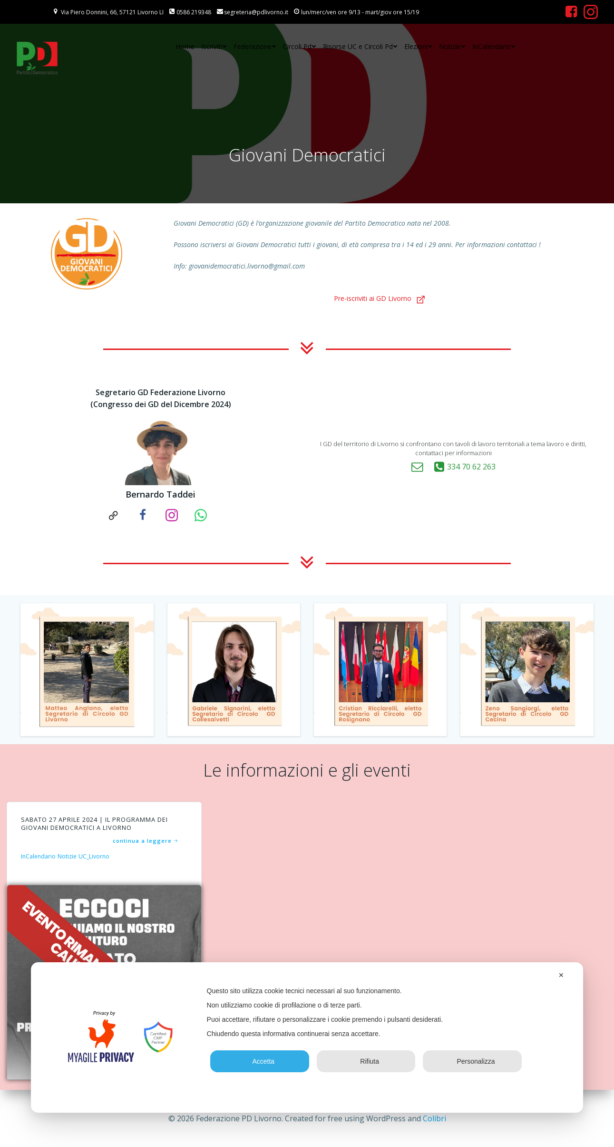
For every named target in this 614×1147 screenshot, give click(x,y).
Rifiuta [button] (366, 1061)
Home (185, 46)
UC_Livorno (95, 859)
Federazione (255, 46)
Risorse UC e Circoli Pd (360, 46)
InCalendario (494, 46)
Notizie (452, 46)
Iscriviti (214, 46)
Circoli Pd (299, 46)
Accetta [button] (259, 1061)
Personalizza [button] (472, 1061)
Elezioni (418, 46)
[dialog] (307, 1037)
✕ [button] (561, 975)
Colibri (434, 1118)
